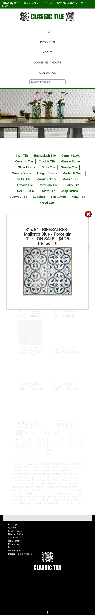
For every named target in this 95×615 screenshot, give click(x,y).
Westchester (15, 537)
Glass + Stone (70, 161)
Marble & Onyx (72, 173)
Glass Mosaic (27, 167)
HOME (47, 32)
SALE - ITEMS (26, 191)
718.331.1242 (45, 3)
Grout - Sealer (21, 173)
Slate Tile (48, 191)
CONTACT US (47, 72)
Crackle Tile (47, 161)
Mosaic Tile (70, 179)
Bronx (11, 547)
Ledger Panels (47, 173)
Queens (12, 527)
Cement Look (70, 155)
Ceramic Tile (24, 161)
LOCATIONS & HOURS (47, 62)
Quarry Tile (71, 185)
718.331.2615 (25, 3)
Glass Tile (48, 167)
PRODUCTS (47, 42)
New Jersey (14, 540)
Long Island (14, 550)
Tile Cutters (58, 197)
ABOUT (47, 52)
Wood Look (47, 203)
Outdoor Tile (24, 185)
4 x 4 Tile (21, 155)
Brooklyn (13, 524)
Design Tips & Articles (20, 553)
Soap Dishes (69, 191)
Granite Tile (69, 167)
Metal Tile (24, 179)
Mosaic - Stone (47, 179)
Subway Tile (18, 197)
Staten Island (15, 530)
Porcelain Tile (48, 185)
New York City (15, 534)
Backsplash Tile (45, 155)
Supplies (39, 197)
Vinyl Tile (78, 197)
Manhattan (14, 544)
